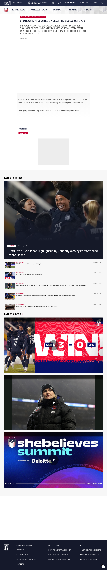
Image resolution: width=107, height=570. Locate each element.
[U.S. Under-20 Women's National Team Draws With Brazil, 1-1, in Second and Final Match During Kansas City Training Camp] (10, 286)
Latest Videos (13, 314)
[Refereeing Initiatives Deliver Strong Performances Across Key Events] (10, 307)
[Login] (95, 3)
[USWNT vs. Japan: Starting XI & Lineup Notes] (10, 275)
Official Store (84, 2)
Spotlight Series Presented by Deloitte (33, 16)
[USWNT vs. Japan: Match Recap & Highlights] (10, 265)
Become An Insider (70, 2)
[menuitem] (19, 10)
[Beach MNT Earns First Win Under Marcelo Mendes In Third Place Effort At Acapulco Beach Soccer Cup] (10, 296)
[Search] (102, 3)
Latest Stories (14, 177)
